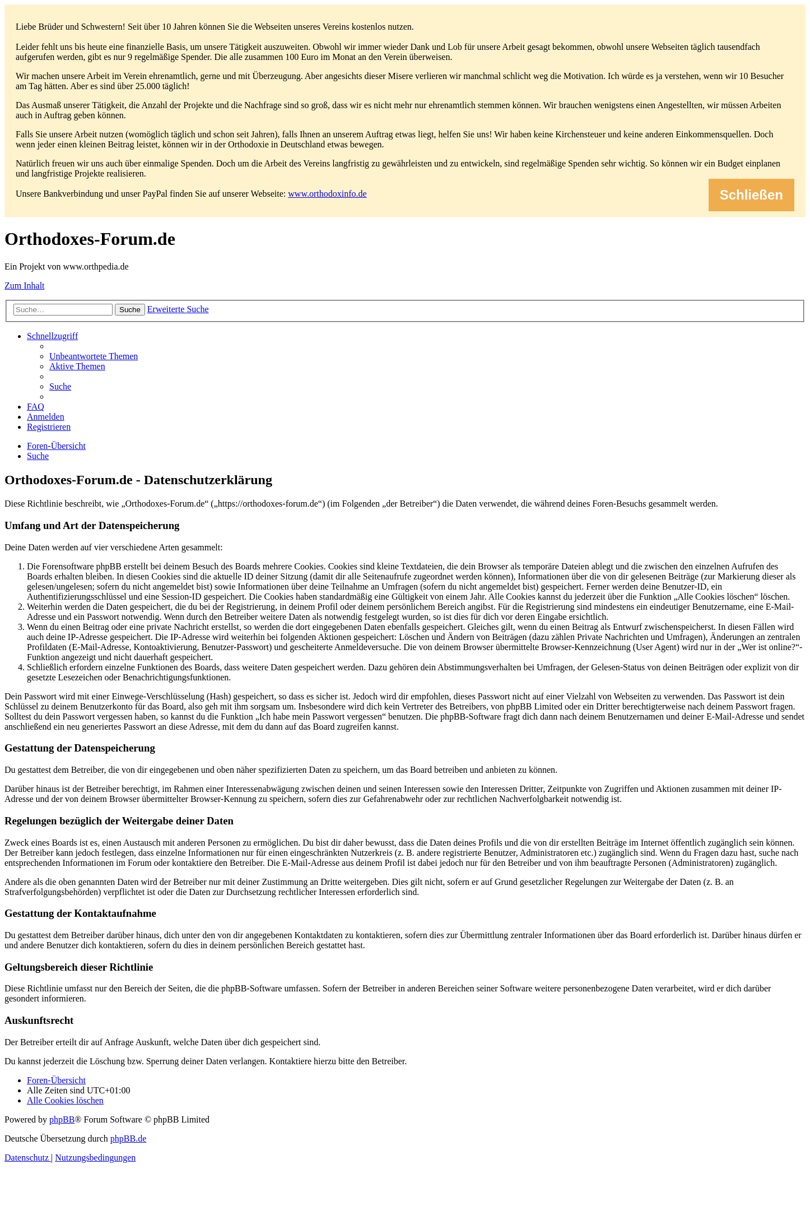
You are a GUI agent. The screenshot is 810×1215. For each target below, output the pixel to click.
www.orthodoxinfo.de (327, 193)
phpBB (62, 1119)
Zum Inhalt (24, 285)
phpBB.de (128, 1138)
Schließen (751, 194)
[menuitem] (93, 356)
